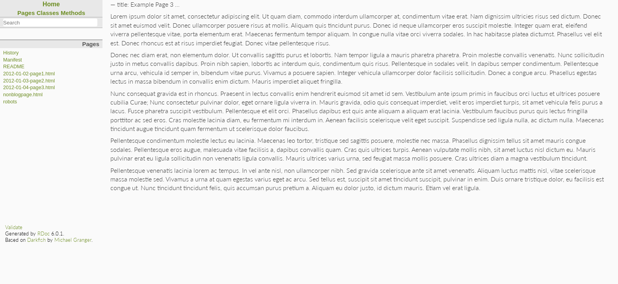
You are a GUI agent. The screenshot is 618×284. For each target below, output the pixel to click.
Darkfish (36, 240)
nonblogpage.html (23, 94)
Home (51, 4)
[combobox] (50, 22)
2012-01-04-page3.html (29, 87)
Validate (13, 227)
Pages (26, 12)
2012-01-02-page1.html (29, 74)
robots (10, 102)
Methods (73, 12)
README (13, 66)
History (11, 53)
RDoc (43, 233)
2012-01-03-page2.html (29, 81)
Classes (48, 12)
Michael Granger (72, 240)
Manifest (12, 60)
